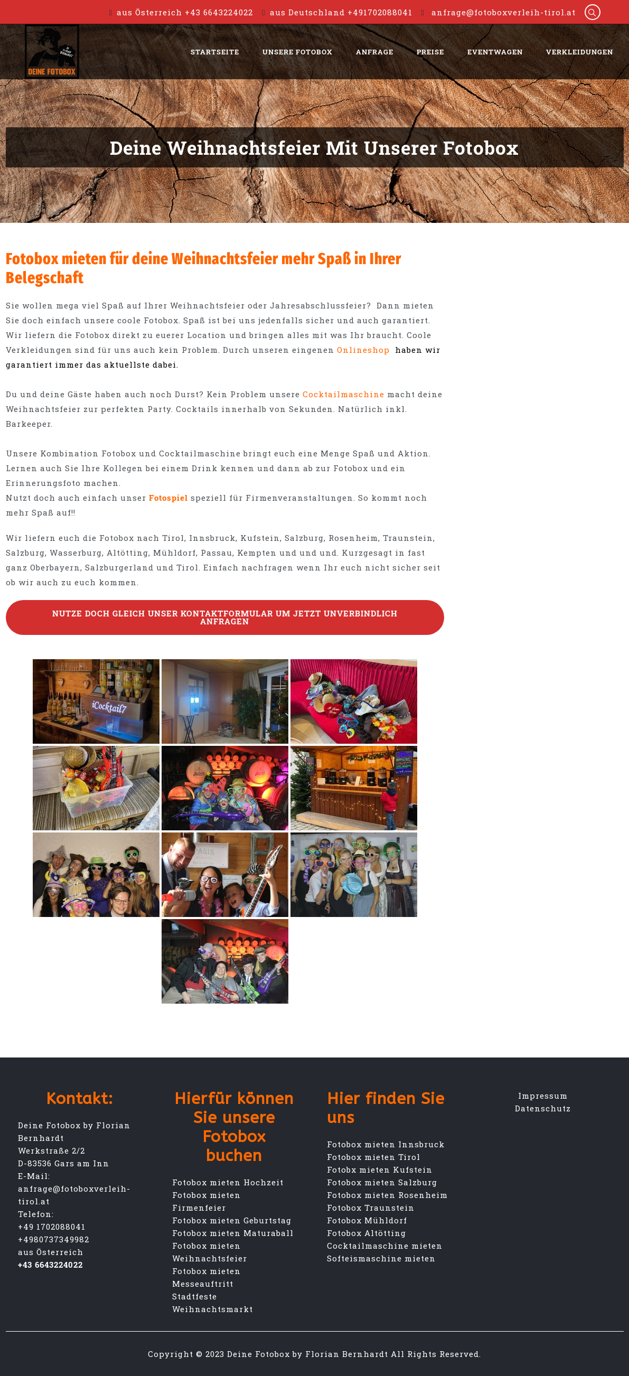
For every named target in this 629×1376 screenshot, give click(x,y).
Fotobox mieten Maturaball (233, 1233)
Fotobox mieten (206, 1245)
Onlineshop (366, 349)
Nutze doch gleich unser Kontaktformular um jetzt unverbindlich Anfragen (225, 617)
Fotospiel (168, 497)
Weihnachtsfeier (209, 1258)
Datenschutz (543, 1108)
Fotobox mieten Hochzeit (228, 1182)
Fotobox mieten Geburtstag (232, 1220)
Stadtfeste (194, 1296)
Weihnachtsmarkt (212, 1309)
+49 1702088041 (52, 1226)
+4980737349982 (53, 1239)
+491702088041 (380, 12)
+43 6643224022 (219, 12)
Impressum (543, 1095)
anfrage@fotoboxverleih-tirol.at (503, 12)
